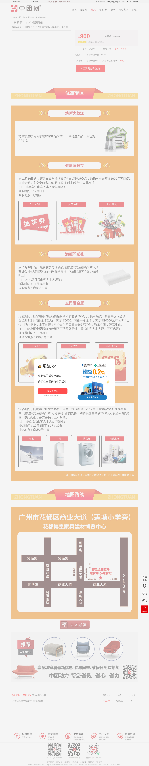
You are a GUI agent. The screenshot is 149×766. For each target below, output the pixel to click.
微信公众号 (16, 1)
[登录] (116, 1)
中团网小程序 (34, 1)
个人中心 (122, 1)
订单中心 (128, 1)
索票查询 (135, 1)
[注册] (112, 1)
